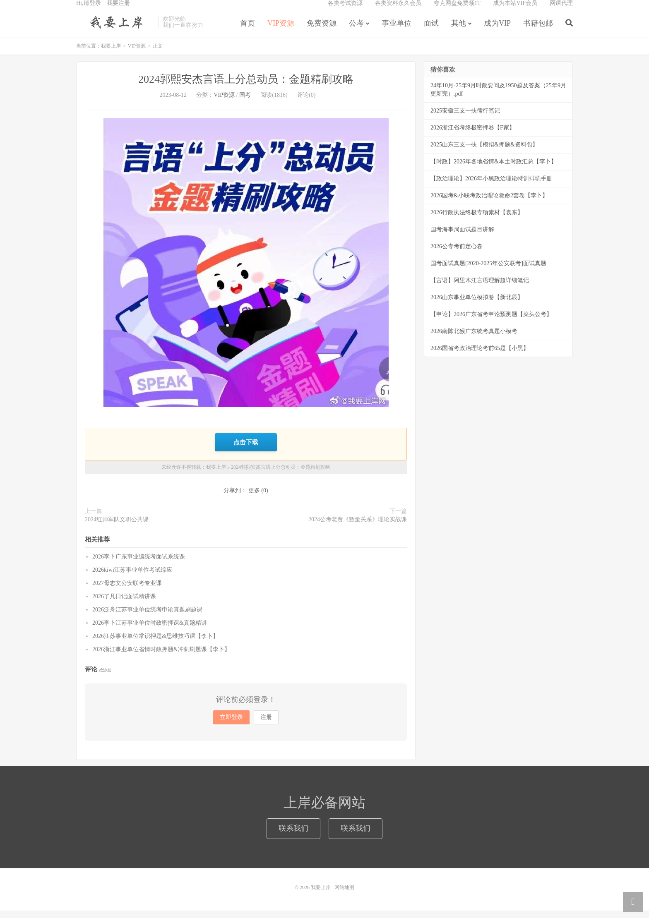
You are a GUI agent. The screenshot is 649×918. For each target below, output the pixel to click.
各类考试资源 (345, 10)
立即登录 (231, 724)
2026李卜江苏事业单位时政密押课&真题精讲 (149, 630)
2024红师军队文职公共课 (117, 527)
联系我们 (293, 836)
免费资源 (322, 30)
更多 (254, 498)
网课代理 (561, 10)
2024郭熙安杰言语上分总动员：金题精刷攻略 (245, 88)
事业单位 (396, 30)
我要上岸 (115, 29)
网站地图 (344, 895)
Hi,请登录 (88, 10)
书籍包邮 (538, 30)
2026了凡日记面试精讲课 (124, 603)
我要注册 (118, 10)
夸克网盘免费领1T (457, 10)
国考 (245, 104)
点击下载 (246, 450)
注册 (266, 724)
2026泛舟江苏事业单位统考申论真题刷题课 (147, 617)
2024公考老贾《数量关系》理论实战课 (357, 527)
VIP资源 (280, 30)
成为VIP (497, 30)
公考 (356, 30)
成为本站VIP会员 (515, 10)
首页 (247, 30)
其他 (458, 30)
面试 (431, 30)
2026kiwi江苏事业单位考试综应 (132, 577)
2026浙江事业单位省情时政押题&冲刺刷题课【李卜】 (161, 656)
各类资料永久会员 (398, 10)
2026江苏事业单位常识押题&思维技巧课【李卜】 (155, 643)
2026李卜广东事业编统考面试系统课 (138, 564)
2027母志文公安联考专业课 (127, 590)
